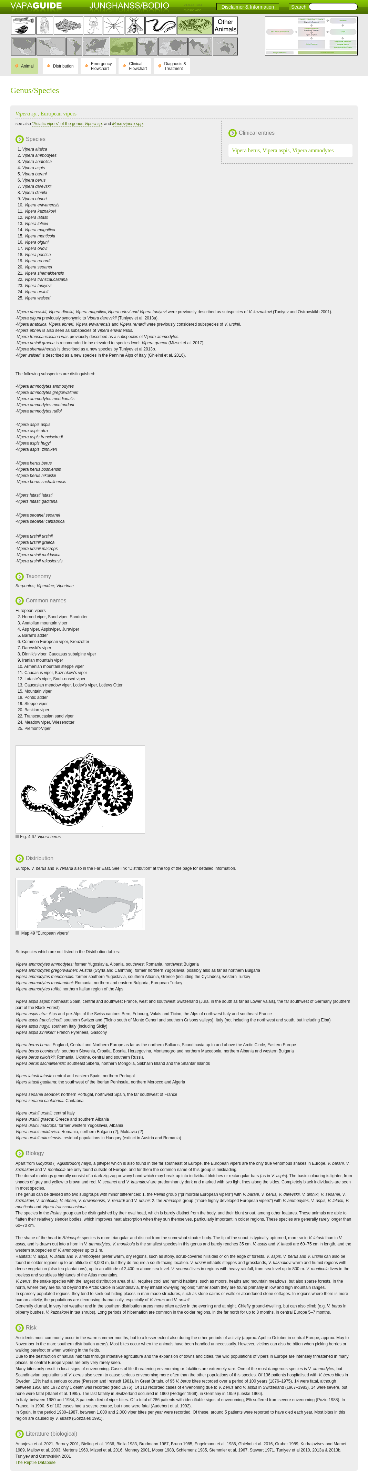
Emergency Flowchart (101, 66)
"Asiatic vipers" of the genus (67, 123)
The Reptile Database (35, 1462)
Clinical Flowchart (138, 66)
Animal (27, 66)
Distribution (63, 66)
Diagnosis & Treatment (175, 66)
